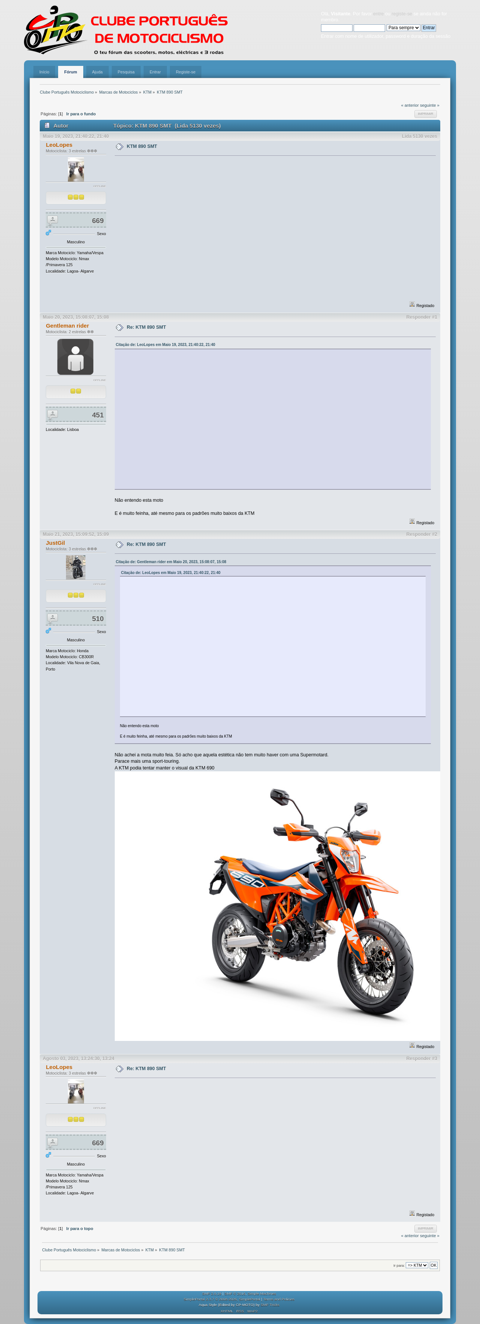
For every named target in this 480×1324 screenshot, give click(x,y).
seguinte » (430, 105)
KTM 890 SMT (142, 146)
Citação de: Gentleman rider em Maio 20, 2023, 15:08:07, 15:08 (171, 562)
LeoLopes (59, 145)
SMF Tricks (270, 1305)
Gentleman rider (67, 325)
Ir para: (399, 1265)
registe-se (402, 13)
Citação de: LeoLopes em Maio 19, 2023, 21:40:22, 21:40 (165, 345)
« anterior (409, 105)
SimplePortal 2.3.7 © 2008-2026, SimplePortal (222, 1299)
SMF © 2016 (235, 1293)
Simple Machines (262, 1293)
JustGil (55, 543)
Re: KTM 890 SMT (146, 327)
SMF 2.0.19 (212, 1293)
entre (378, 13)
